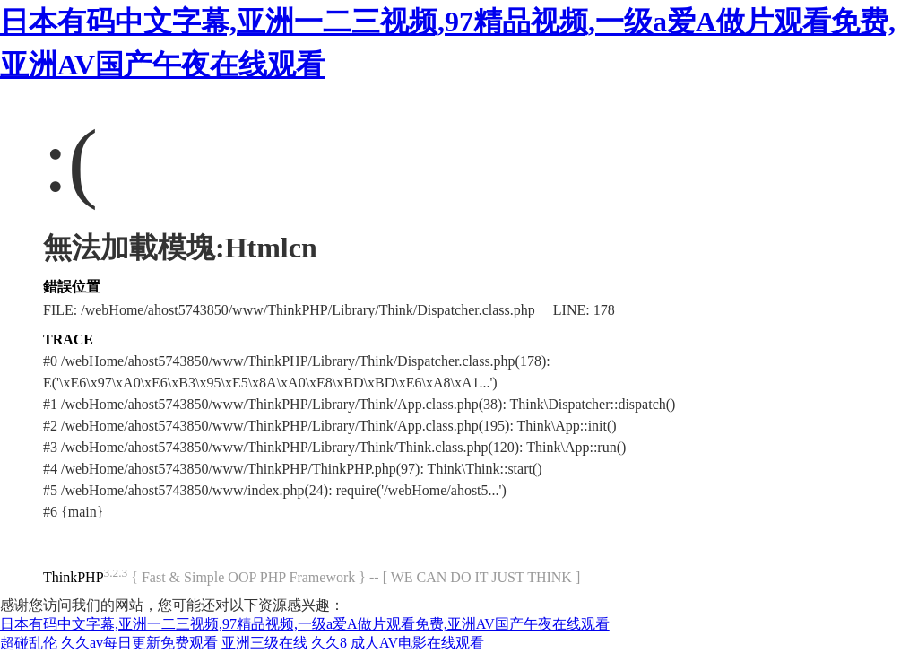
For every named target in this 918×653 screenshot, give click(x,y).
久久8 (329, 642)
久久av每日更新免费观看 (139, 642)
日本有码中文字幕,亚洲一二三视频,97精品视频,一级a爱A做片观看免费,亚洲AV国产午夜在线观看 (305, 623)
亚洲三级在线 (264, 642)
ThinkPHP (73, 577)
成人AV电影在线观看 (417, 642)
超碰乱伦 (28, 642)
